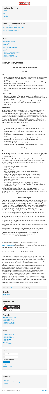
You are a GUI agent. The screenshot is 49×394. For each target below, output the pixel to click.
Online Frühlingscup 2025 (9, 323)
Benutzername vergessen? (9, 364)
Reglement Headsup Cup (9, 53)
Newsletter (5, 16)
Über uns (5, 10)
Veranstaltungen (7, 294)
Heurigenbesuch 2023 (8, 334)
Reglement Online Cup (8, 55)
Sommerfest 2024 (7, 339)
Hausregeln (5, 49)
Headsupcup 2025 (7, 319)
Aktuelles (5, 12)
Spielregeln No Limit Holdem (10, 47)
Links (4, 13)
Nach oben (44, 390)
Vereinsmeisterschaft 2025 (9, 317)
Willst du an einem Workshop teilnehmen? (13, 27)
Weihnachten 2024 (7, 340)
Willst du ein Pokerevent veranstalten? (12, 29)
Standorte (5, 44)
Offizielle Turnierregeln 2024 (10, 56)
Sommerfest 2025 (7, 343)
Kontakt (4, 46)
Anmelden (6, 362)
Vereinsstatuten (6, 385)
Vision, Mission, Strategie (9, 41)
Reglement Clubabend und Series (11, 52)
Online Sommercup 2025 (9, 322)
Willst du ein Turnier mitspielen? (11, 26)
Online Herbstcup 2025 (8, 320)
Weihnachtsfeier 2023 (8, 337)
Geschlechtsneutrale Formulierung (11, 382)
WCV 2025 (5, 342)
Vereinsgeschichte (7, 15)
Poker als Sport (6, 43)
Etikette (4, 50)
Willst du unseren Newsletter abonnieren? (13, 32)
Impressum (5, 378)
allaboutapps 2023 (7, 333)
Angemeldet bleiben (9, 359)
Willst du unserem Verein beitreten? (11, 30)
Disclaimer (5, 383)
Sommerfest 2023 (7, 336)
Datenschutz (6, 380)
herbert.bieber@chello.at (8, 245)
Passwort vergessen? (8, 366)
